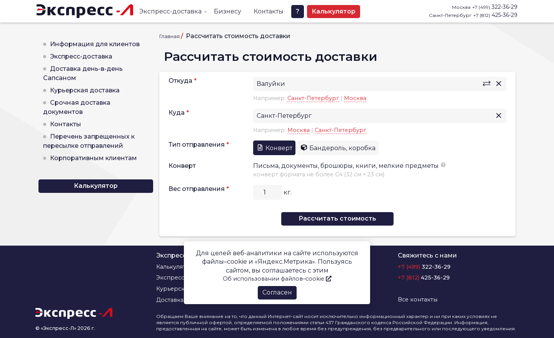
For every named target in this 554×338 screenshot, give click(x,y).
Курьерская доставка (85, 90)
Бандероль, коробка (337, 147)
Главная (169, 36)
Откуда (180, 80)
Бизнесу (227, 11)
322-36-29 (494, 6)
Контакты (269, 11)
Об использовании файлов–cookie (277, 278)
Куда (177, 112)
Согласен (277, 292)
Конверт (274, 147)
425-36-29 (495, 15)
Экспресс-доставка (170, 11)
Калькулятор (333, 11)
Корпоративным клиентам (93, 158)
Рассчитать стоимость (337, 218)
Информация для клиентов (95, 44)
